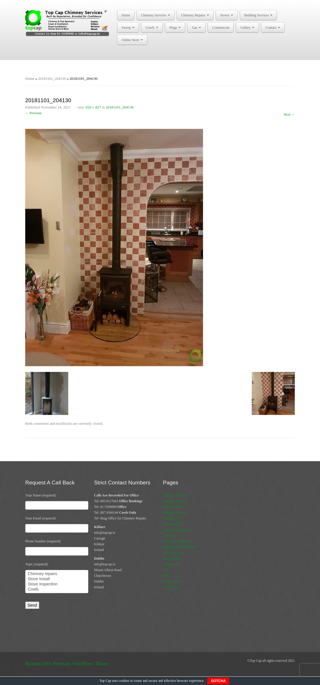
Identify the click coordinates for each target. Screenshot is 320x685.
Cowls (152, 28)
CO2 (166, 570)
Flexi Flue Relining (176, 530)
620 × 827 (93, 107)
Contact (273, 28)
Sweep (128, 28)
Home (126, 15)
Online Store (132, 40)
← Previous (33, 113)
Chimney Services (155, 15)
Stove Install (56, 579)
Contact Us (170, 535)
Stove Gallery (172, 558)
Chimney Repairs (195, 15)
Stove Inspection (56, 584)
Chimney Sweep (174, 513)
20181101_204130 (52, 78)
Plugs (175, 28)
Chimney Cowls (174, 507)
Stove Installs (172, 524)
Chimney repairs (56, 574)
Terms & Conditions (177, 541)
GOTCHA (218, 681)
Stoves (226, 15)
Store (166, 576)
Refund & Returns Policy (180, 547)
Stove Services (173, 553)
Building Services (258, 15)
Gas (196, 28)
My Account (171, 581)
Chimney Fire (172, 518)
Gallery (247, 28)
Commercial (220, 28)
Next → (289, 114)
